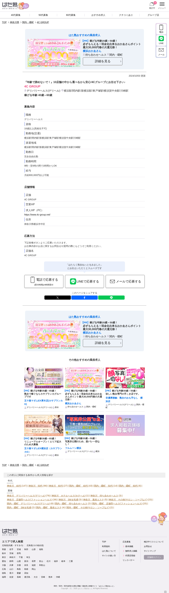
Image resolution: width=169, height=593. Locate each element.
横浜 (57, 455)
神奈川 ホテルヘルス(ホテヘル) (68, 495)
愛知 (4, 561)
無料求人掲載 (131, 551)
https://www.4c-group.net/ (37, 214)
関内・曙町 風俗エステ (49, 507)
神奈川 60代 (56, 485)
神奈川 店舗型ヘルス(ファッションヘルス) (29, 499)
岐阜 (63, 561)
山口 (11, 569)
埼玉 (28, 557)
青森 (4, 549)
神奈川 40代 (14, 485)
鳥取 (19, 569)
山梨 (19, 561)
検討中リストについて (154, 542)
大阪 (4, 565)
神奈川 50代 (36, 485)
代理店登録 (130, 555)
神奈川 (12, 557)
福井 (56, 561)
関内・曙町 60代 (128, 485)
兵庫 (11, 565)
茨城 (11, 553)
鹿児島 (27, 577)
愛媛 (19, 573)
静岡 (11, 561)
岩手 (11, 549)
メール (161, 54)
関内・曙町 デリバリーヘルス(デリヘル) (28, 503)
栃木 (4, 553)
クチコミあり (126, 15)
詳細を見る (103, 61)
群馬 (19, 553)
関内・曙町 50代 (103, 485)
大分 (36, 577)
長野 (34, 561)
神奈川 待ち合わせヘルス (104, 495)
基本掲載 (129, 546)
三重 (71, 561)
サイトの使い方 (109, 555)
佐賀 (11, 577)
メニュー (161, 5)
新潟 (26, 561)
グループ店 (153, 15)
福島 (41, 549)
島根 (26, 569)
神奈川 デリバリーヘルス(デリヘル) (26, 495)
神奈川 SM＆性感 (68, 499)
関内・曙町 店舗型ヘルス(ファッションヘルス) (117, 503)
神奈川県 (14, 22)
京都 (19, 565)
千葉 (21, 557)
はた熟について (109, 551)
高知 (26, 573)
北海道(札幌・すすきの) (12, 545)
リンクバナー (129, 560)
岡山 (34, 569)
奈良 (26, 565)
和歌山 (42, 565)
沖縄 (58, 577)
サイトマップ (150, 551)
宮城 (19, 549)
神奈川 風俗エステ (93, 499)
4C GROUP (43, 22)
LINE (111, 298)
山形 (34, 549)
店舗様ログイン (154, 557)
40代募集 (16, 15)
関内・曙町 (28, 22)
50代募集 (43, 15)
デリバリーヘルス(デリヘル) (43, 90)
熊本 (50, 577)
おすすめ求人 (98, 15)
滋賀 (34, 565)
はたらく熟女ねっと (85, 588)
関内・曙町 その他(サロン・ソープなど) (88, 507)
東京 (4, 557)
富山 (41, 561)
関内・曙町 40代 (78, 485)
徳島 (4, 573)
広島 (4, 569)
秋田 (26, 549)
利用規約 (106, 546)
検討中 (153, 5)
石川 (49, 561)
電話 (161, 32)
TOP (4, 22)
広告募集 (127, 542)
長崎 (19, 577)
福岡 (4, 577)
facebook (84, 298)
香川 (11, 573)
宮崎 (43, 577)
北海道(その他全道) (35, 545)
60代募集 (71, 15)
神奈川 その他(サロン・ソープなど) (128, 499)
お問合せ (148, 546)
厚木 (57, 407)
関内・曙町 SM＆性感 (19, 507)
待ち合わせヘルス (95, 54)
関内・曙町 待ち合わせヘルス (71, 503)
